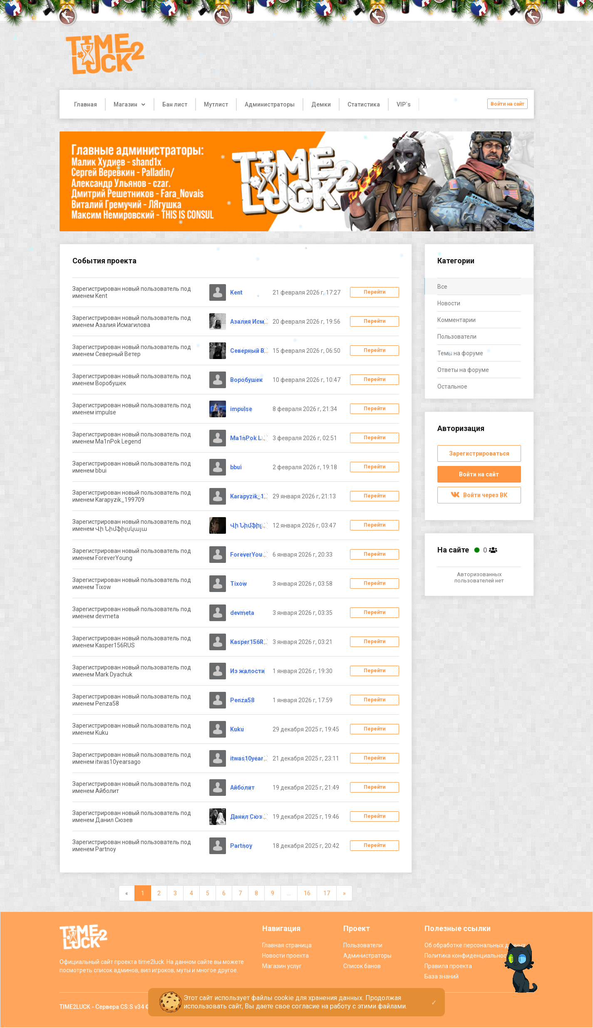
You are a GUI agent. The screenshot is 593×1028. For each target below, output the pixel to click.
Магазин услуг (282, 966)
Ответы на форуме (463, 370)
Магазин (125, 104)
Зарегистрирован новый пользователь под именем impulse (131, 409)
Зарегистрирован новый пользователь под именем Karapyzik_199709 (131, 496)
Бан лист (174, 104)
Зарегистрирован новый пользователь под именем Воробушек (131, 379)
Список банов (362, 966)
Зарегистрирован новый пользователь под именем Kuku (131, 729)
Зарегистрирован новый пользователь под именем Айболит (131, 787)
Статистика (363, 104)
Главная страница (287, 945)
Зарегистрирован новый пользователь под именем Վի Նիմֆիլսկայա (131, 525)
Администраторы (270, 104)
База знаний (441, 976)
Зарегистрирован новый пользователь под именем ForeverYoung (131, 554)
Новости (448, 303)
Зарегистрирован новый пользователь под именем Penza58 (131, 700)
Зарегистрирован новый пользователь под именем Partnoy (131, 845)
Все (442, 286)
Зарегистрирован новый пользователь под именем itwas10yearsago (131, 758)
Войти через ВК (479, 495)
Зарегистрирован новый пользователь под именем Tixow (131, 583)
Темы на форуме (460, 353)
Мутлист (216, 104)
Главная (85, 104)
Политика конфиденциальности (468, 955)
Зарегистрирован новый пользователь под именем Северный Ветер (131, 350)
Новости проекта (285, 955)
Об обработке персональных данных (475, 945)
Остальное (452, 386)
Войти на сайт (507, 104)
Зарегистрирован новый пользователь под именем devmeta (131, 612)
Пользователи (456, 336)
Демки (321, 104)
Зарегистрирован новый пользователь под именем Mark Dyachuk (131, 671)
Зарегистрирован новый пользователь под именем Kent (131, 292)
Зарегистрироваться (479, 453)
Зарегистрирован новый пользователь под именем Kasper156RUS (131, 642)
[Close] (434, 996)
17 (326, 893)
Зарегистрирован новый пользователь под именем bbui (131, 467)
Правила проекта (448, 966)
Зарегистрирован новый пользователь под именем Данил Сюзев (131, 816)
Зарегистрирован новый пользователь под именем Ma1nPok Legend (131, 438)
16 (307, 893)
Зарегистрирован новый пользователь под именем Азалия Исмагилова (131, 321)
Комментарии (456, 320)
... (289, 893)
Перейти (374, 292)
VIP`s (404, 104)
